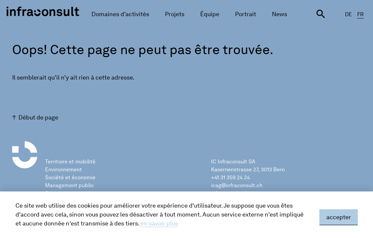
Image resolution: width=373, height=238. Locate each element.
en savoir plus (159, 223)
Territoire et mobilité (70, 161)
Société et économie (70, 177)
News (279, 14)
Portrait (245, 14)
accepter (338, 217)
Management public (69, 185)
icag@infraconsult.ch (236, 185)
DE (348, 14)
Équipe (209, 14)
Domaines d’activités (120, 14)
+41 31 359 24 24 (230, 177)
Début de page (38, 117)
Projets (174, 14)
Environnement (63, 169)
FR (360, 14)
